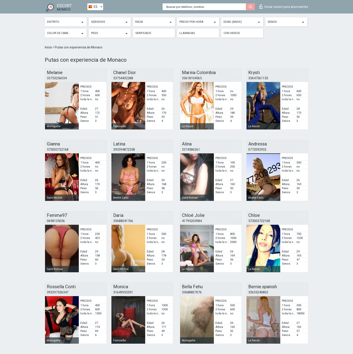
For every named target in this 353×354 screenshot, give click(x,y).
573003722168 (57, 150)
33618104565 (192, 78)
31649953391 (123, 292)
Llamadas (187, 33)
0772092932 (257, 150)
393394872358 (124, 150)
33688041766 (123, 221)
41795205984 (192, 221)
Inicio (49, 47)
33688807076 (192, 292)
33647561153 (258, 78)
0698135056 (56, 221)
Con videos (232, 33)
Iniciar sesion (283, 6)
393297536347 (57, 292)
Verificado (143, 33)
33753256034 (57, 78)
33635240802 (258, 292)
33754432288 (123, 78)
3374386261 (191, 150)
